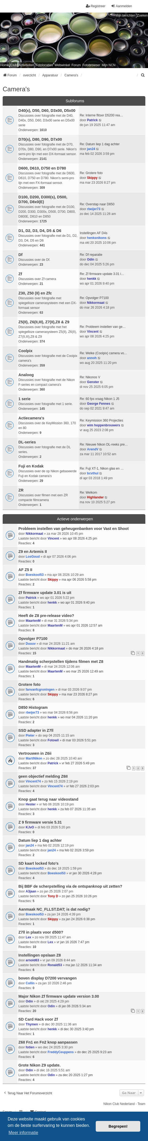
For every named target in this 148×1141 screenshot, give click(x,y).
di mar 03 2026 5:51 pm (79, 740)
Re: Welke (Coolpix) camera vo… (103, 353)
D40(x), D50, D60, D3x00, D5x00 (46, 110)
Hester (30, 804)
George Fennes (98, 404)
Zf (20, 274)
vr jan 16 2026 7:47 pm (73, 942)
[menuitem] (143, 75)
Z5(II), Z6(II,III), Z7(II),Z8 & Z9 (43, 322)
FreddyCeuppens (60, 1052)
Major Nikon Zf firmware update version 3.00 (58, 996)
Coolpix (25, 351)
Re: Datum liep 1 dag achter (99, 144)
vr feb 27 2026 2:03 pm (82, 786)
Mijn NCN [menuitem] (108, 65)
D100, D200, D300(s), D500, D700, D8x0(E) (42, 199)
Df (20, 255)
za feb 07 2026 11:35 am (78, 809)
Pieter (30, 735)
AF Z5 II (25, 570)
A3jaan (31, 891)
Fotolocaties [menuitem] (44, 65)
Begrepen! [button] (118, 1126)
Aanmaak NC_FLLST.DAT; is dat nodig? (54, 909)
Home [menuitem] (4, 65)
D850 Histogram (33, 707)
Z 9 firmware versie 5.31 (40, 822)
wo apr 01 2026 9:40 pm (77, 602)
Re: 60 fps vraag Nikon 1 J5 (99, 399)
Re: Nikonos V (90, 377)
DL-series (27, 442)
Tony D (52, 896)
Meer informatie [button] (23, 1132)
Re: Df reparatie (91, 255)
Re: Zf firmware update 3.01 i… (102, 274)
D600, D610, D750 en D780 (42, 168)
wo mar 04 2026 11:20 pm (78, 717)
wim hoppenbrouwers (103, 425)
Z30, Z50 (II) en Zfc (35, 293)
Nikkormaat (95, 303)
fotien (30, 1047)
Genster (93, 382)
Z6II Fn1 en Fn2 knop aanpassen (48, 1042)
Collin (30, 983)
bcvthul (92, 473)
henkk (91, 279)
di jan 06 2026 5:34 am (74, 1006)
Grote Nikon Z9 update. (39, 1065)
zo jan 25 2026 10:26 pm (79, 896)
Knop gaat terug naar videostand (48, 799)
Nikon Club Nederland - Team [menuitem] (124, 1104)
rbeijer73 (93, 209)
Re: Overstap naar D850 (97, 204)
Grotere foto (29, 684)
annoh (92, 358)
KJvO (30, 827)
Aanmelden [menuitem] (121, 6)
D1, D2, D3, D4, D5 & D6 (39, 231)
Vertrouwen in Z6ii (34, 753)
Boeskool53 (34, 575)
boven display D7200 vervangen (47, 978)
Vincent (92, 331)
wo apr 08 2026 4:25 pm (80, 538)
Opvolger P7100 (32, 638)
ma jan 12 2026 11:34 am (84, 965)
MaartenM (33, 621)
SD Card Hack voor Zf (38, 1019)
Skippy (92, 178)
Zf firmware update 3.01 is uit (44, 593)
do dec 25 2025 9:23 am (94, 1052)
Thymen (32, 1024)
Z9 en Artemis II (32, 551)
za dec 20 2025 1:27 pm (75, 1075)
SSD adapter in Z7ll (35, 730)
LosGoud (33, 556)
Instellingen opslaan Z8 (39, 955)
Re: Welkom (88, 492)
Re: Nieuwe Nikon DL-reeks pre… (104, 444)
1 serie (24, 399)
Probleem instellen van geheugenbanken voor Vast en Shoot (73, 528)
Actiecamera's (31, 418)
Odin (90, 259)
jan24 (91, 149)
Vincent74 (33, 781)
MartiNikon (34, 758)
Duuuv (30, 644)
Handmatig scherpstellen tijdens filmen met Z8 (60, 661)
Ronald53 (54, 965)
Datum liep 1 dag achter (40, 840)
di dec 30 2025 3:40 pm (77, 1029)
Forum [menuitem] (76, 65)
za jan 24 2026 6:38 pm (78, 919)
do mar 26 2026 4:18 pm (86, 648)
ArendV (92, 449)
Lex (28, 937)
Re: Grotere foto (91, 173)
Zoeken (142, 15)
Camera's (16, 89)
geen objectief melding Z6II (43, 776)
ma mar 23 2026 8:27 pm (79, 694)
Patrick (92, 120)
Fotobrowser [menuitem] (91, 65)
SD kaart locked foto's (38, 863)
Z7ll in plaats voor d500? (40, 932)
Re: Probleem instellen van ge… (103, 327)
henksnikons (96, 238)
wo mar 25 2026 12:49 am (84, 671)
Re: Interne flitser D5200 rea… (101, 115)
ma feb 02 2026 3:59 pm (76, 850)
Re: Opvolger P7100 (94, 298)
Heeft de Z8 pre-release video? (46, 615)
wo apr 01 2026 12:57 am (84, 625)
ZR (20, 490)
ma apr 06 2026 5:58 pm (79, 579)
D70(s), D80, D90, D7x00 (40, 139)
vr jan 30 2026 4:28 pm (85, 873)
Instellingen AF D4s (93, 233)
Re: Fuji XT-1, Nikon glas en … (102, 468)
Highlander (95, 497)
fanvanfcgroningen (40, 689)
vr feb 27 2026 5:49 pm (78, 763)
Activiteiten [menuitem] (26, 65)
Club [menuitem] (13, 65)
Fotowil (53, 740)
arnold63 (32, 960)
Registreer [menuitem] (95, 6)
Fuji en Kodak (30, 466)
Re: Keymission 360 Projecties (101, 420)
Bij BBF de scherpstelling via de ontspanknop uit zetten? (70, 886)
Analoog (26, 375)
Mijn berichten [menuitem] (125, 15)
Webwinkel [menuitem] (62, 65)
